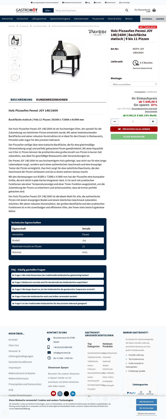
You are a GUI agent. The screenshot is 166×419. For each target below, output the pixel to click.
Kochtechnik (22, 18)
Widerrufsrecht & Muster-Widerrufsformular (22, 376)
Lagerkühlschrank (109, 353)
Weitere (128, 18)
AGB (11, 389)
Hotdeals (147, 18)
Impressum (15, 367)
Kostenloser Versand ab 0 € (71, 2)
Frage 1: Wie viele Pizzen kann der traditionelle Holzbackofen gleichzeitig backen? (52, 275)
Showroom (74, 374)
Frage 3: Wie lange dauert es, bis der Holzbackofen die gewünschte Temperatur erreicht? (55, 289)
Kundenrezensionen (52, 100)
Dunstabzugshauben (94, 385)
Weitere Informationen (146, 413)
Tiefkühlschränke (94, 357)
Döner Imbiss (108, 377)
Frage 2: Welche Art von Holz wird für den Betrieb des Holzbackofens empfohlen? (51, 282)
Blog (87, 2)
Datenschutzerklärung (22, 409)
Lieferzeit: (117, 61)
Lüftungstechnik (39, 18)
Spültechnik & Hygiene (60, 18)
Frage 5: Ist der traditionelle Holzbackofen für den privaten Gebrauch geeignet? (51, 303)
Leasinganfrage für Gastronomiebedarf (44, 2)
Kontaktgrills (107, 381)
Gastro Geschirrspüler (93, 379)
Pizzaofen (91, 389)
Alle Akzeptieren (147, 401)
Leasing (160, 18)
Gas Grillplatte (108, 373)
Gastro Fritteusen (92, 367)
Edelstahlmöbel (81, 18)
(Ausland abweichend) (142, 68)
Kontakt (97, 2)
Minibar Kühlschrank (108, 367)
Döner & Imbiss (114, 18)
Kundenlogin (124, 2)
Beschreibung (21, 100)
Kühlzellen (107, 357)
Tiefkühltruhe (93, 361)
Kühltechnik (7, 18)
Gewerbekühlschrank (94, 373)
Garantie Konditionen (20, 361)
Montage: (116, 78)
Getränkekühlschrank (94, 353)
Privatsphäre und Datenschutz (25, 384)
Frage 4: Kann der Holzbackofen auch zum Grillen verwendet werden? (46, 296)
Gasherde (106, 361)
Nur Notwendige (147, 408)
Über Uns (14, 345)
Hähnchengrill (108, 385)
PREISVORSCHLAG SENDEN (134, 129)
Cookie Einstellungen (20, 395)
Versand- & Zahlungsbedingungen (21, 353)
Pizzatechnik (98, 18)
